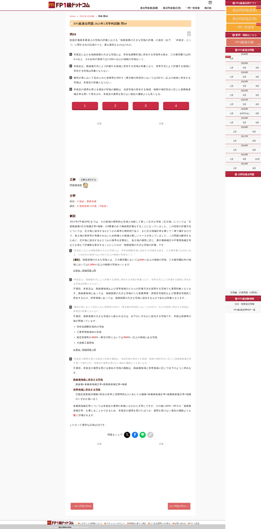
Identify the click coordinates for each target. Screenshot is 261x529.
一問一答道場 (193, 8)
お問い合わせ (180, 523)
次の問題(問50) (177, 505)
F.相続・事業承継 (87, 201)
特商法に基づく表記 (137, 523)
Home (73, 16)
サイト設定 (194, 523)
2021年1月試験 (87, 16)
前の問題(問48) (83, 505)
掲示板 (207, 8)
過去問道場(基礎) (149, 8)
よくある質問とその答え (160, 523)
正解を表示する (88, 179)
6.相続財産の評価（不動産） (93, 206)
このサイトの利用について (91, 523)
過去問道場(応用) (172, 8)
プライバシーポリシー (116, 523)
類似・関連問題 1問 (86, 270)
